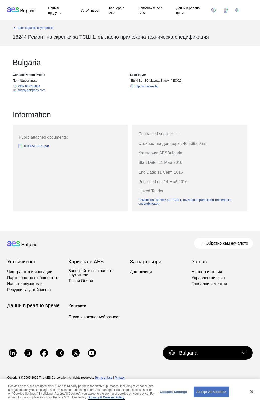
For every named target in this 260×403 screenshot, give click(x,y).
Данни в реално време (188, 10)
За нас (199, 261)
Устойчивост (90, 10)
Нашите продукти (55, 10)
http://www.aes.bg (147, 86)
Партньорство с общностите (33, 278)
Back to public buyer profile (36, 28)
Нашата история (207, 272)
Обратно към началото (223, 243)
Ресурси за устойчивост (29, 290)
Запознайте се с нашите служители (91, 273)
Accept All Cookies (211, 394)
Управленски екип (208, 278)
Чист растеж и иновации (29, 272)
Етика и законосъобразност (94, 317)
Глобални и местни (209, 284)
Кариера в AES (116, 10)
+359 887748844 (29, 86)
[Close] (251, 394)
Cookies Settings (173, 394)
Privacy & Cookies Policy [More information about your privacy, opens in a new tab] (106, 400)
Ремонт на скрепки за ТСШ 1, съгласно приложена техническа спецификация (184, 201)
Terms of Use (103, 377)
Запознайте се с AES (151, 10)
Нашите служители (25, 284)
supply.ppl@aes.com (31, 90)
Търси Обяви (80, 281)
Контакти (77, 306)
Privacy (120, 377)
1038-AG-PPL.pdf (36, 146)
